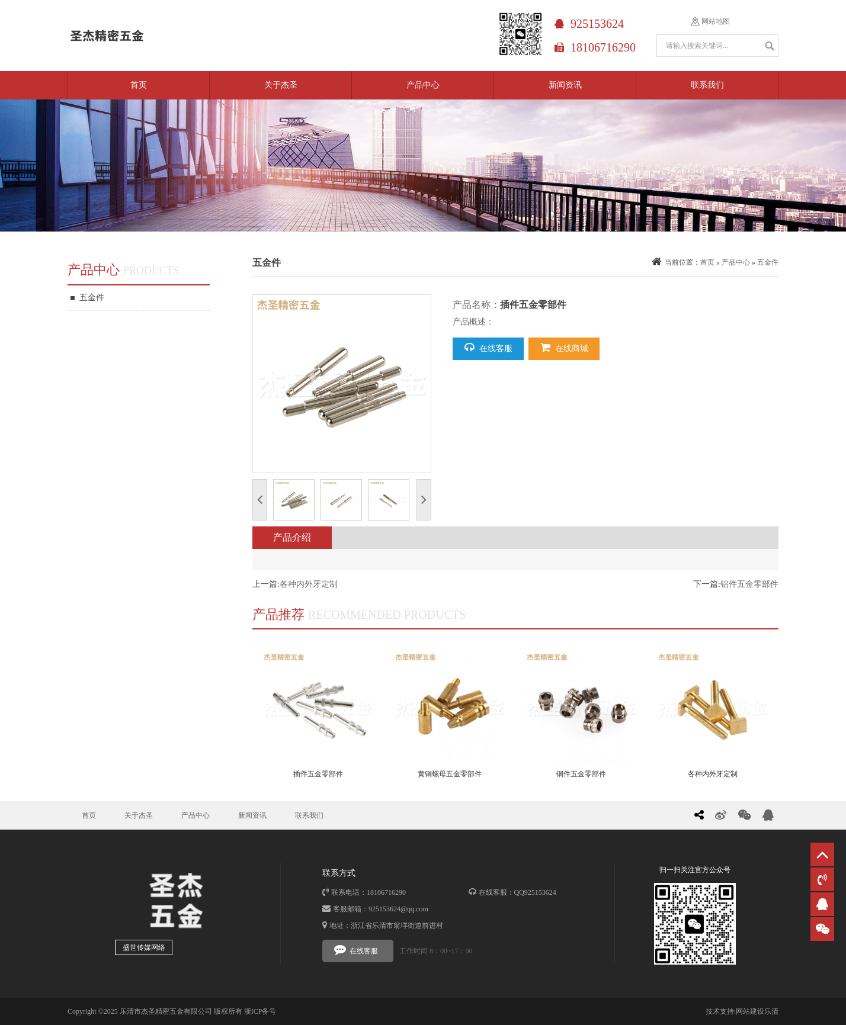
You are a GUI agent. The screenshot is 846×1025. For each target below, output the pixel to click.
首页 (138, 85)
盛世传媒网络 (144, 947)
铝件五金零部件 (749, 584)
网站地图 (715, 21)
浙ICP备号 (260, 1011)
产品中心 (423, 85)
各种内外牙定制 (309, 584)
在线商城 (564, 347)
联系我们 (707, 85)
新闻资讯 (565, 85)
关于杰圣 (280, 85)
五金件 (87, 297)
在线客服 (488, 347)
